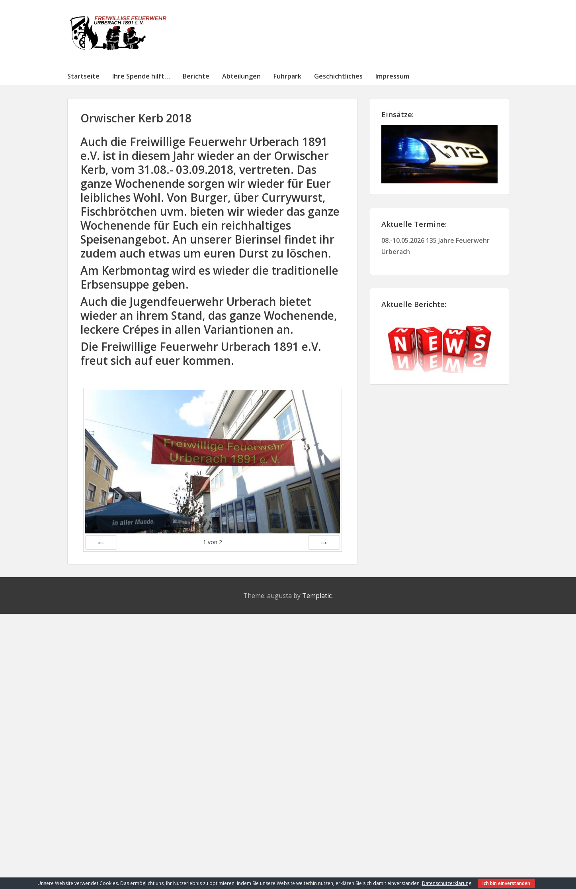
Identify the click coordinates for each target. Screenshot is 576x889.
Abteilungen (241, 76)
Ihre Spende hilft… (141, 76)
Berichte (196, 76)
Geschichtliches (338, 76)
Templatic (317, 595)
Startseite (83, 76)
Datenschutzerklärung (446, 883)
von (212, 542)
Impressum (392, 76)
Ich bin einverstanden (506, 883)
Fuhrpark (287, 76)
